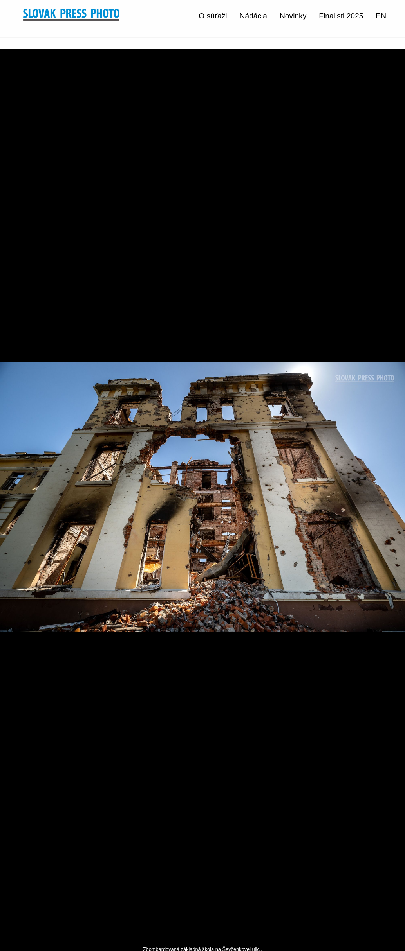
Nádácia (253, 16)
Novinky (293, 16)
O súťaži (213, 16)
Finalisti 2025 (341, 16)
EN (381, 16)
